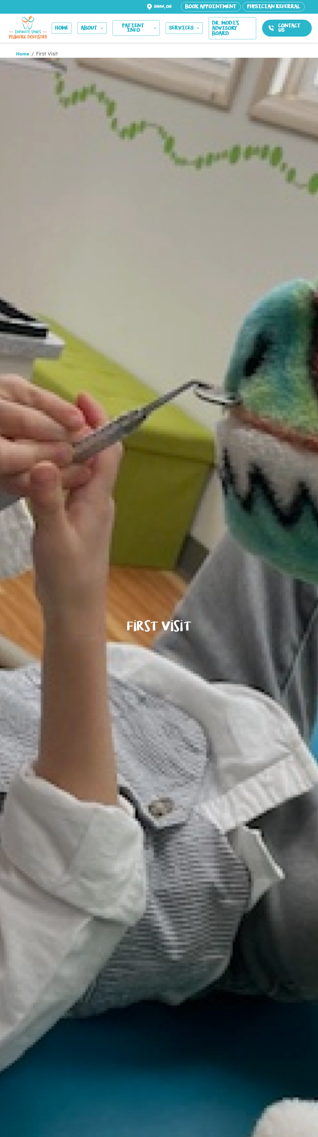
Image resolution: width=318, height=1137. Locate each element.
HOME (61, 28)
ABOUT (92, 28)
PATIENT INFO (140, 28)
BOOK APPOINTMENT (211, 6)
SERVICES (184, 28)
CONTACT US (289, 28)
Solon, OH (162, 6)
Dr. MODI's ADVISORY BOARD (225, 28)
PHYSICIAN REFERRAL (273, 6)
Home (22, 54)
